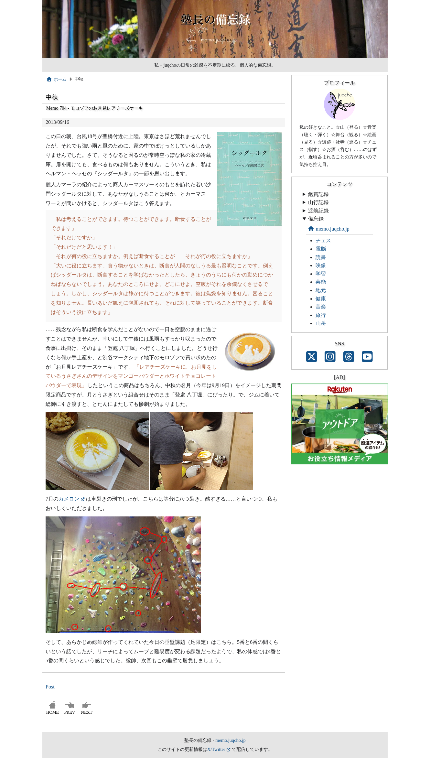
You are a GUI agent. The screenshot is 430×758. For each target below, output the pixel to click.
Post (50, 686)
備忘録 (316, 219)
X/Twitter (216, 749)
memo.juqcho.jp (328, 229)
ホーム (56, 79)
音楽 (321, 306)
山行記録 (318, 202)
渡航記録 (318, 210)
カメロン (69, 499)
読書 (321, 257)
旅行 (321, 315)
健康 (321, 298)
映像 (321, 265)
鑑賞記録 (318, 194)
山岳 (321, 323)
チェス (323, 240)
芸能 (321, 282)
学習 (321, 273)
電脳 (321, 249)
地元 (321, 290)
